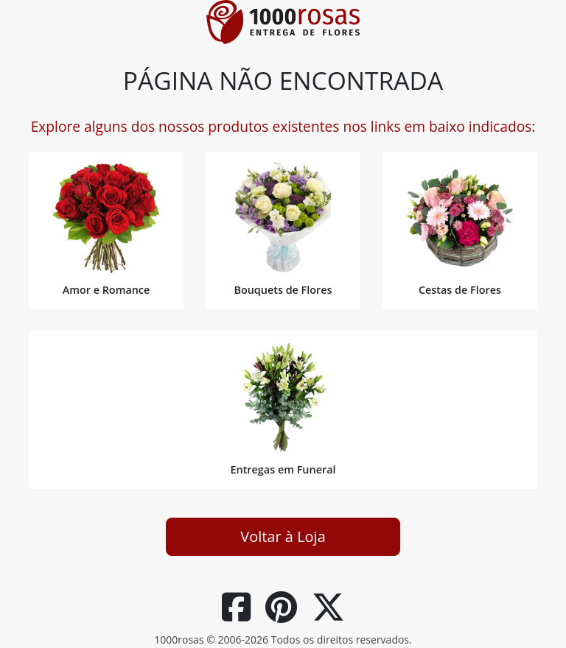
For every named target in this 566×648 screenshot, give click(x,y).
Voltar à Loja (283, 536)
